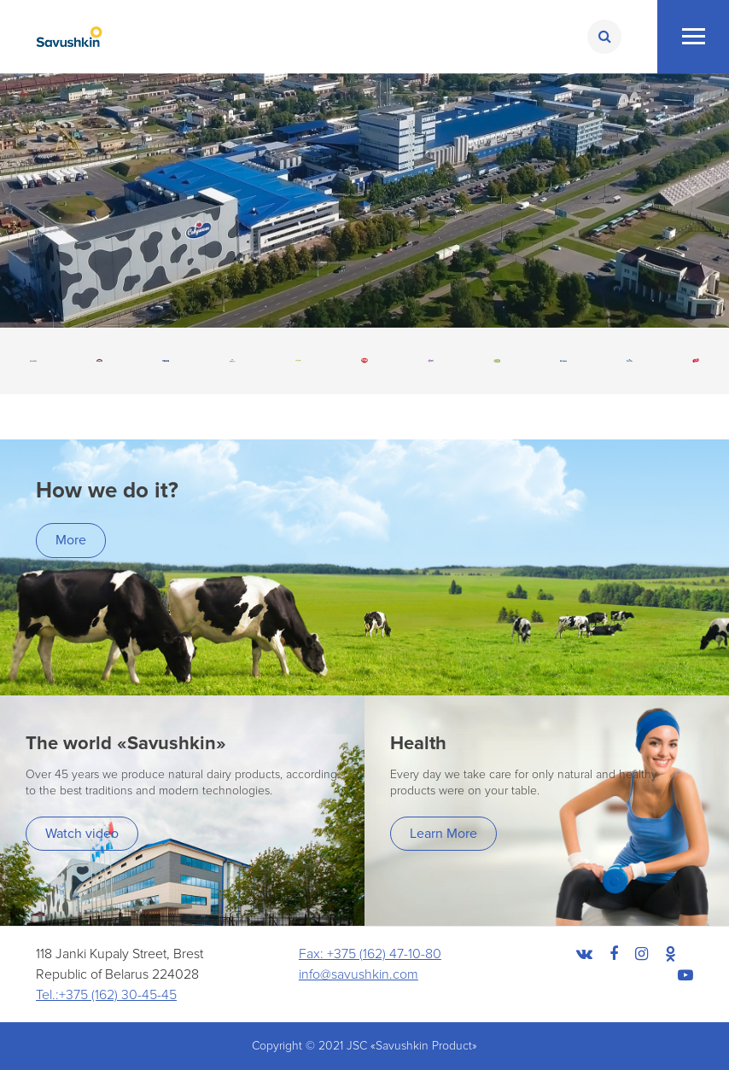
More (70, 540)
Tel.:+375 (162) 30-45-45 (106, 994)
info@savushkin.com (358, 974)
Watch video (82, 833)
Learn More (443, 833)
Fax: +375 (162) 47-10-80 (370, 953)
